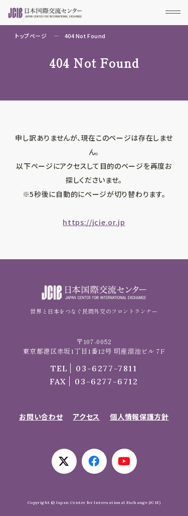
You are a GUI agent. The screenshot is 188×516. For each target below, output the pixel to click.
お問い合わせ (41, 416)
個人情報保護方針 (139, 416)
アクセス (86, 416)
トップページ (31, 36)
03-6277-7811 (94, 368)
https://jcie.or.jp (94, 222)
